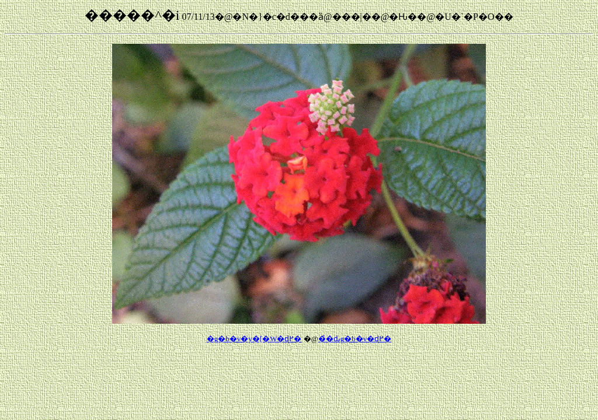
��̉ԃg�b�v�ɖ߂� (355, 338)
